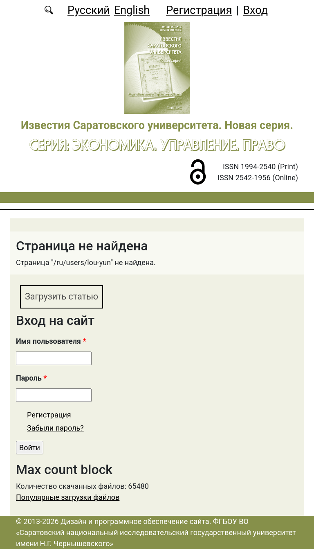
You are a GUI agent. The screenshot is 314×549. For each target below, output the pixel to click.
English (132, 10)
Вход (255, 10)
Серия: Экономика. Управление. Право (157, 144)
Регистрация (199, 10)
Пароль (31, 378)
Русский (88, 10)
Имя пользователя (51, 341)
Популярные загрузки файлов (67, 497)
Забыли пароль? (55, 428)
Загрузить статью (62, 296)
